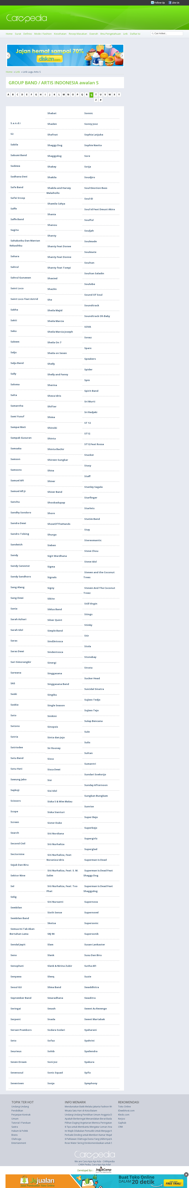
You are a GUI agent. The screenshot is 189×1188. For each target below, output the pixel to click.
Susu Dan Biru (93, 955)
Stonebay (90, 657)
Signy (50, 588)
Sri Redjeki (90, 412)
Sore (87, 156)
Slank (50, 955)
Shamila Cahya (56, 203)
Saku (14, 331)
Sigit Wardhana (57, 556)
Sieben (51, 545)
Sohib (51, 1051)
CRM (120, 1126)
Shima (51, 417)
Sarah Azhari (18, 619)
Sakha (14, 309)
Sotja (87, 166)
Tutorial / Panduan (21, 1122)
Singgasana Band (58, 684)
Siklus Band (54, 609)
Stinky (88, 625)
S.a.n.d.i (15, 123)
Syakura (89, 1062)
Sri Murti (89, 401)
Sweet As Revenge (95, 1008)
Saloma (15, 384)
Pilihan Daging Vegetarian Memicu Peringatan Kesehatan (94, 1122)
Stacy (87, 465)
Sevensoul (17, 1072)
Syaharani (90, 1030)
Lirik (125, 33)
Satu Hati (16, 768)
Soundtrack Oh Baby (97, 316)
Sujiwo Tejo (91, 710)
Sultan (88, 753)
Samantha (17, 405)
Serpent (16, 1019)
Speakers (90, 358)
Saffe (14, 208)
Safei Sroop (18, 198)
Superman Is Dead (95, 859)
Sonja (50, 1083)
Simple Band (55, 630)
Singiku (52, 694)
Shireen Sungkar (57, 459)
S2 (12, 133)
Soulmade (90, 241)
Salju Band (17, 363)
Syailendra (90, 1051)
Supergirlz (90, 838)
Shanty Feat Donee (59, 246)
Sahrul (15, 267)
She (49, 299)
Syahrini (89, 1040)
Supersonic (91, 923)
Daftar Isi (135, 33)
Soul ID (88, 198)
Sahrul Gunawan (21, 277)
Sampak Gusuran (21, 437)
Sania (14, 608)
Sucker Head (92, 678)
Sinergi (51, 662)
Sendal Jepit (18, 944)
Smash (51, 1008)
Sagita (15, 230)
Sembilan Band (20, 918)
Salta (14, 395)
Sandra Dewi (18, 523)
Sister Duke (54, 822)
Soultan (89, 262)
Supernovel (91, 912)
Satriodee (17, 747)
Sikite (51, 598)
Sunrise (89, 806)
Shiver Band (54, 491)
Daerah (94, 33)
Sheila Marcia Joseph (60, 331)
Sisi (49, 780)
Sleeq (50, 976)
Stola (87, 646)
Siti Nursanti (55, 901)
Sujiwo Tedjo (92, 699)
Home (9, 33)
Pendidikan (17, 1110)
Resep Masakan (78, 33)
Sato (13, 715)
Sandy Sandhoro (21, 576)
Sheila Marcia (55, 321)
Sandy (14, 555)
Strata (88, 667)
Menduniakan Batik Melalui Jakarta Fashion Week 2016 (93, 1106)
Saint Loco (17, 288)
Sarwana (16, 672)
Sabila (14, 144)
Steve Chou (91, 551)
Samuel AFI (17, 480)
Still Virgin (90, 603)
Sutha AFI (90, 965)
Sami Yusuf (17, 416)
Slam (50, 944)
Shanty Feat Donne (59, 257)
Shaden (52, 124)
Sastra (14, 1126)
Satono (15, 726)
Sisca (50, 758)
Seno (14, 955)
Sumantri (90, 763)
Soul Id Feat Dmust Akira (99, 209)
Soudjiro (89, 177)
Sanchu (15, 501)
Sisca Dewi (53, 769)
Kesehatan (60, 33)
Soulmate (90, 252)
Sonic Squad (55, 1072)
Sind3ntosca (55, 641)
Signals (51, 577)
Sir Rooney (54, 748)
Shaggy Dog (54, 145)
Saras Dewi (17, 651)
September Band (21, 998)
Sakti (14, 320)
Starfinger (90, 497)
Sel (12, 886)
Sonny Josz (91, 124)
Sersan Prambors (21, 1030)
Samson (15, 459)
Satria (14, 736)
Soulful (89, 220)
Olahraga (16, 1139)
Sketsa (51, 923)
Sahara (15, 256)
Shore (51, 513)
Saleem (15, 341)
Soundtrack (91, 305)
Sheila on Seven (57, 353)
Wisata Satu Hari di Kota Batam (81, 1110)
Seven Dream (19, 1062)
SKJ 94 (50, 933)
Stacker (89, 454)
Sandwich (17, 544)
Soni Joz (52, 1062)
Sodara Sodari (56, 1030)
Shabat (51, 113)
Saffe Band (17, 219)
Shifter (51, 406)
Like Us (175, 2)
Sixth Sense (54, 912)
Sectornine (17, 854)
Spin (87, 380)
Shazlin (52, 289)
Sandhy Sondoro (21, 512)
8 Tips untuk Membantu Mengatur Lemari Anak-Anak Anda (95, 1126)
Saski (14, 694)
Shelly (51, 363)
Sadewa (15, 166)
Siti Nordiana (55, 833)
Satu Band (17, 758)
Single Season (56, 705)
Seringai (16, 1008)
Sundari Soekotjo (95, 774)
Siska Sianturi (56, 812)
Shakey (51, 166)
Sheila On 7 (54, 342)
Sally (13, 373)
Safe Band (17, 187)
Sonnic (88, 113)
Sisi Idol (52, 790)
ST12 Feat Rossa (94, 444)
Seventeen (17, 1083)
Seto (13, 1040)
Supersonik (91, 933)
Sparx (88, 348)
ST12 (87, 433)
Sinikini (52, 716)
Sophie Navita (93, 145)
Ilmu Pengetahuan (110, 33)
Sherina (52, 385)
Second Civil (18, 843)
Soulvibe (89, 284)
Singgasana (54, 673)
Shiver (51, 481)
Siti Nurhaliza (55, 844)
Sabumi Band (19, 155)
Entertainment (18, 1143)
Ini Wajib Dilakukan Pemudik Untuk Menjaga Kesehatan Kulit (95, 1130)
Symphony (90, 1083)
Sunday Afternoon (96, 785)
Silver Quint (54, 620)
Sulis (87, 742)
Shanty (51, 235)
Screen (15, 822)
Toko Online (124, 1106)
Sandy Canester (20, 565)
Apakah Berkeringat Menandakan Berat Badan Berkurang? (95, 1118)
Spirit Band (91, 390)
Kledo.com (123, 1114)
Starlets (89, 508)
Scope (14, 811)
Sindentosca (55, 652)
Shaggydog (54, 156)
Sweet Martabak (94, 1019)
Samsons (16, 469)
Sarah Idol (17, 630)
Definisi (27, 33)
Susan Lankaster (94, 944)
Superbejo (90, 827)
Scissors (16, 800)
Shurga (51, 534)
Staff (87, 476)
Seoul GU (16, 987)
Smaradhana (55, 998)
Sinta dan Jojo (56, 737)
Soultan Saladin (94, 273)
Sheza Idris (54, 395)
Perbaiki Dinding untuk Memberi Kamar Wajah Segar (92, 1134)
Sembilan (16, 907)
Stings (88, 614)
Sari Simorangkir (21, 662)
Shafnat (52, 134)
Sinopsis (52, 726)
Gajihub (122, 1122)
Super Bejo (91, 817)
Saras (14, 640)
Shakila (51, 177)
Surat (18, 33)
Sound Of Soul (93, 294)
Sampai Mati (18, 427)
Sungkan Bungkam (96, 795)
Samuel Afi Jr (18, 491)
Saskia (14, 704)
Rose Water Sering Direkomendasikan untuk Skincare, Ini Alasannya (99, 1143)
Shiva (50, 470)
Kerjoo (121, 1118)
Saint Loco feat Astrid (24, 299)
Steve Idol (90, 561)
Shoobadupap (56, 502)
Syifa (87, 1072)
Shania (51, 214)
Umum (14, 1118)
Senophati (17, 965)
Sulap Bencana (93, 721)
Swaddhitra (91, 987)
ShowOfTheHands (58, 524)
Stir (86, 635)
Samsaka (16, 448)
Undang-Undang (20, 1106)
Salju (14, 352)
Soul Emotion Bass (95, 188)
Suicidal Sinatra (94, 689)
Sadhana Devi (19, 176)
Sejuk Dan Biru (20, 864)
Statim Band (92, 519)
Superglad (90, 849)
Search (15, 832)
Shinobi (52, 427)
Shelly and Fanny (57, 374)
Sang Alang (18, 587)
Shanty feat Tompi (59, 267)
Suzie (87, 976)
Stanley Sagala (93, 487)
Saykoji (15, 790)
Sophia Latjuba (93, 134)
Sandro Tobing (20, 533)
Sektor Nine (18, 875)
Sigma (51, 566)
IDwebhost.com (126, 1110)
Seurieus (16, 1051)
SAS (13, 683)
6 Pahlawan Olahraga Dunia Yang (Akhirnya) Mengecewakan (96, 1139)
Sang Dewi (17, 598)
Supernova (91, 901)
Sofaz (51, 1040)
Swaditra (90, 998)
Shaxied (52, 278)
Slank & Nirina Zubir (59, 965)
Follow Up (159, 2)
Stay (87, 529)
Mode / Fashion (43, 33)
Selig (14, 896)
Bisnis (14, 1134)
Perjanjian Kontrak (20, 1114)
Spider (88, 369)
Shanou (52, 225)
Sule (87, 731)
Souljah (89, 230)
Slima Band (54, 987)
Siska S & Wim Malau (59, 801)
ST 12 (87, 422)
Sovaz (88, 337)
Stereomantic (93, 540)
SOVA (87, 326)
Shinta (51, 438)
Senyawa (16, 976)
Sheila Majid (54, 310)
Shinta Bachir (55, 449)
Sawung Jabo (19, 779)
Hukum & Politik (19, 1130)
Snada (51, 1019)
